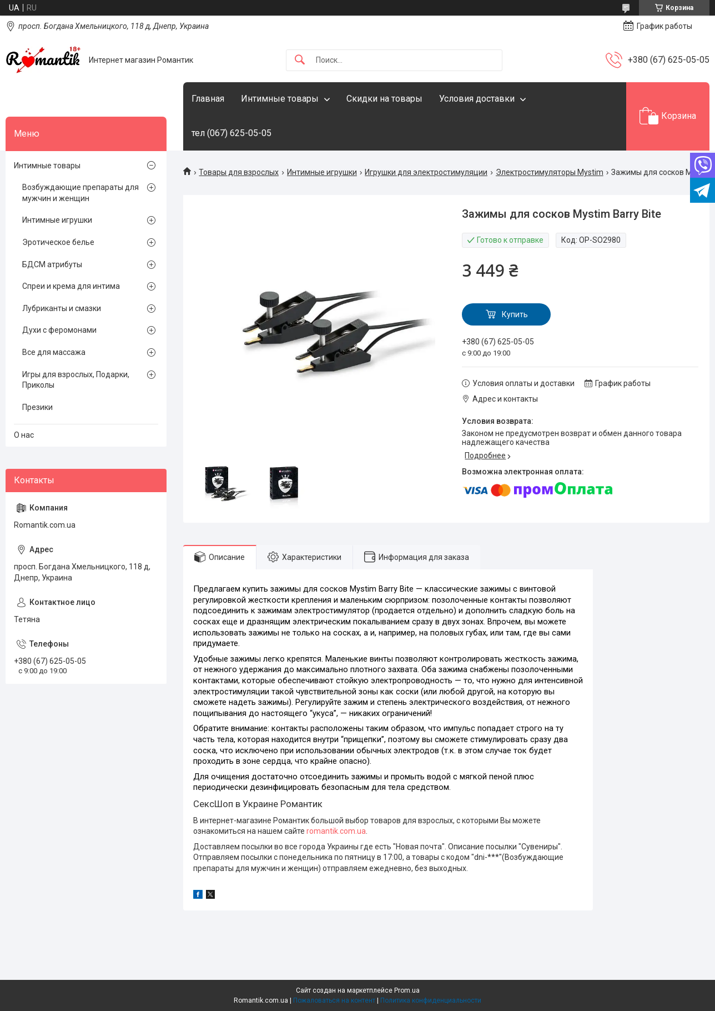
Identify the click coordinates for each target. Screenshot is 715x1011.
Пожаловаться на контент (334, 1000)
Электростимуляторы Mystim (549, 172)
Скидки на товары (384, 98)
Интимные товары (280, 98)
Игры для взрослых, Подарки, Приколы (75, 380)
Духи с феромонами (59, 330)
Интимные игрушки (322, 172)
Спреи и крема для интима (71, 286)
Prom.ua (407, 990)
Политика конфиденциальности (430, 1000)
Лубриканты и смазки (61, 308)
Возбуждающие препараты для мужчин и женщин (80, 193)
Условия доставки (477, 98)
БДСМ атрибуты (52, 264)
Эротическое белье (58, 242)
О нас (24, 435)
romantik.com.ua (336, 831)
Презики (37, 407)
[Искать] (300, 60)
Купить (515, 314)
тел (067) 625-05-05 (231, 133)
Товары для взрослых (239, 172)
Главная (208, 98)
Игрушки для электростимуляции (426, 172)
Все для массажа (53, 352)
